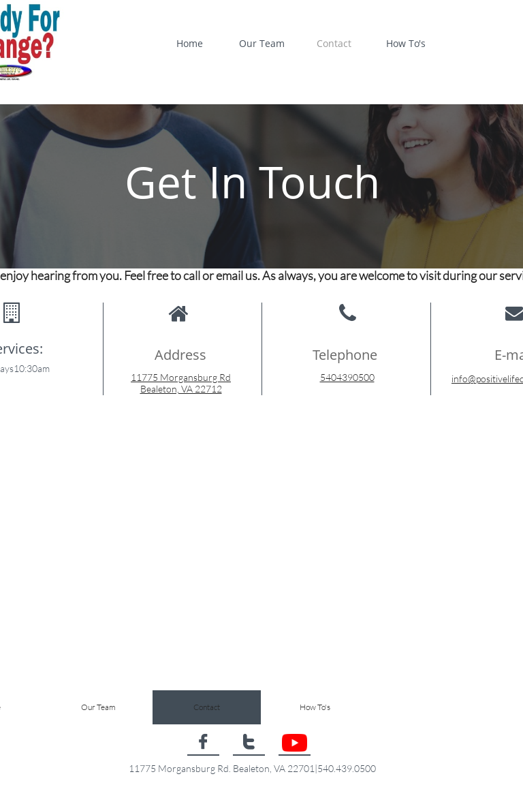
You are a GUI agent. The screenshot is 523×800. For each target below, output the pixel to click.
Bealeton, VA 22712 (181, 389)
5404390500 (347, 377)
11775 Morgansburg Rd (181, 377)
